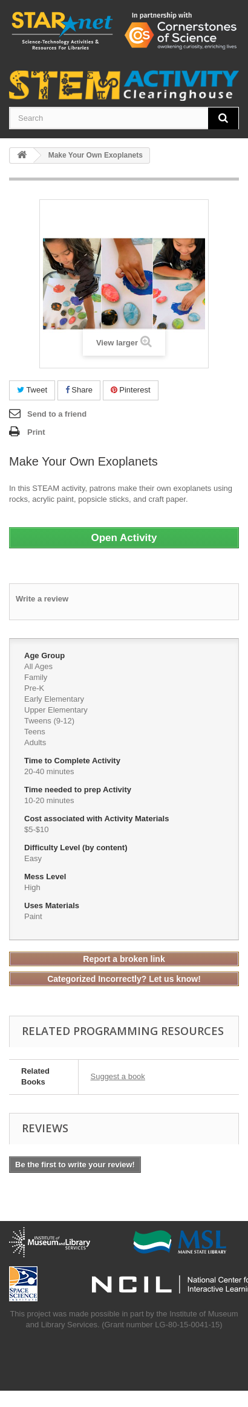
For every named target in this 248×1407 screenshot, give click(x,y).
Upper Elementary (56, 709)
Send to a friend (56, 413)
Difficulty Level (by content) (76, 847)
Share (79, 389)
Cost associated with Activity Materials (97, 818)
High (32, 887)
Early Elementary (54, 699)
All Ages (38, 666)
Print (36, 432)
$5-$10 (36, 829)
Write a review (42, 598)
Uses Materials (53, 905)
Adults (35, 742)
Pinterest (131, 389)
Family (35, 677)
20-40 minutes (49, 771)
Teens (34, 731)
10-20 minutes (49, 800)
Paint (33, 916)
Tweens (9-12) (49, 720)
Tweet (32, 389)
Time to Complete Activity (73, 760)
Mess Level (46, 876)
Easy (33, 858)
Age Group (45, 655)
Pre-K (34, 688)
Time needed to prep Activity (79, 789)
